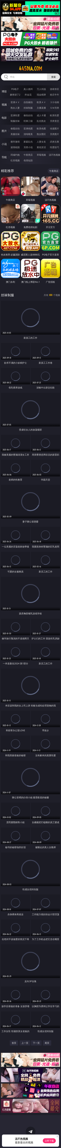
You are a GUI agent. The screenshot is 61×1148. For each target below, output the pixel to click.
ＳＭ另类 (54, 107)
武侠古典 (54, 141)
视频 (4, 104)
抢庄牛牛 (54, 94)
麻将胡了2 (15, 94)
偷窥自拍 (15, 128)
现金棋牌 (41, 94)
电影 (4, 118)
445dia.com (30, 68)
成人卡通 (41, 115)
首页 (14, 1042)
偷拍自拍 (28, 115)
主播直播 (41, 107)
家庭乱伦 (28, 141)
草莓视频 (41, 154)
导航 (4, 157)
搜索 (53, 76)
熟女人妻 (15, 107)
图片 (4, 131)
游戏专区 (54, 89)
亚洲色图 (28, 128)
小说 (4, 144)
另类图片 (54, 134)
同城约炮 (15, 154)
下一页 (36, 1042)
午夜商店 (28, 154)
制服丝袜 (15, 120)
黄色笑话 (41, 147)
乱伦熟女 (41, 120)
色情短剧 (28, 160)
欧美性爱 (54, 115)
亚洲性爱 (15, 115)
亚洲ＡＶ (15, 102)
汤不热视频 (54, 154)
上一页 (24, 1042)
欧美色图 (41, 128)
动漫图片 (54, 128)
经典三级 (28, 120)
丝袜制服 (28, 107)
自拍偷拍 (28, 102)
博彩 (4, 91)
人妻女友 (41, 141)
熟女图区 (41, 134)
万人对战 (41, 89)
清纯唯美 (28, 134)
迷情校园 (15, 147)
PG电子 (15, 89)
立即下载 (49, 1140)
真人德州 (28, 89)
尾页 (47, 1042)
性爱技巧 (54, 147)
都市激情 (15, 141)
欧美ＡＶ (41, 102)
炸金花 (28, 94)
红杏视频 (15, 160)
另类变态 (54, 120)
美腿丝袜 (15, 134)
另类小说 (28, 147)
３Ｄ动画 (54, 102)
